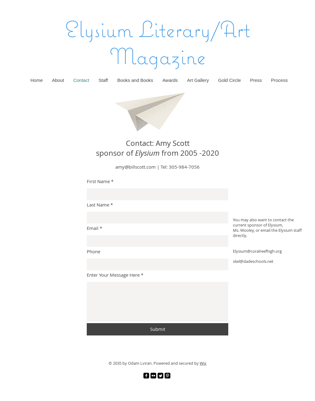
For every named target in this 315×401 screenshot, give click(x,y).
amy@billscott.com (135, 167)
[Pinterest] (167, 376)
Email (92, 228)
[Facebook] (146, 376)
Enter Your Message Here (113, 275)
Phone (93, 251)
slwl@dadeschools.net (253, 261)
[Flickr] (153, 376)
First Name (98, 181)
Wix (203, 363)
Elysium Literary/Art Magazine (157, 42)
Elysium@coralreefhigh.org (257, 251)
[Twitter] (160, 376)
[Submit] (157, 329)
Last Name (98, 205)
